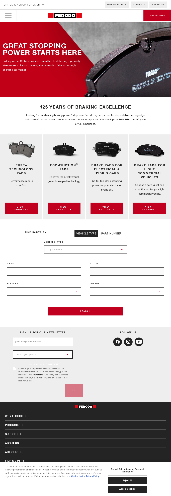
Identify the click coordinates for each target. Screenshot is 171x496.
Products (15, 425)
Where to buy (116, 4)
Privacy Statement (36, 374)
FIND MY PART (14, 461)
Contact (139, 4)
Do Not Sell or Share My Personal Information (127, 470)
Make (10, 264)
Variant (13, 284)
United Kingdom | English (22, 4)
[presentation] (38, 390)
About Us (158, 4)
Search (85, 311)
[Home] (65, 15)
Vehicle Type (54, 242)
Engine (95, 284)
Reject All (127, 480)
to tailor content (44, 365)
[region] (85, 479)
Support (14, 434)
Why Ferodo (16, 416)
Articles (14, 452)
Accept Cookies (127, 489)
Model (94, 264)
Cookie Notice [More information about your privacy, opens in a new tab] (78, 476)
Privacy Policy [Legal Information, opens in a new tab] (92, 476)
